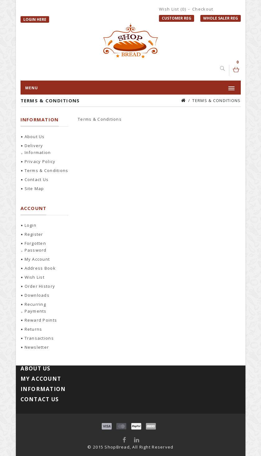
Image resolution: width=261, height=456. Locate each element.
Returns (33, 329)
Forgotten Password (36, 246)
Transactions (39, 338)
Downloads (37, 295)
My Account (37, 259)
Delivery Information (38, 149)
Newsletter (37, 347)
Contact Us (37, 179)
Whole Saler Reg (220, 18)
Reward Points (41, 320)
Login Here (34, 19)
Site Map (34, 188)
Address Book (40, 268)
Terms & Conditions (216, 100)
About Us (35, 136)
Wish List (35, 277)
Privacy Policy (40, 161)
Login (30, 225)
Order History (40, 286)
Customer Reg (176, 18)
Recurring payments (36, 307)
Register (34, 234)
